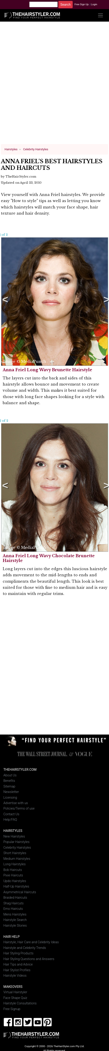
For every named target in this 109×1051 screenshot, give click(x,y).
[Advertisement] (53, 84)
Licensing (10, 797)
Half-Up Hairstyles (16, 886)
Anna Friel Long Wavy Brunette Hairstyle (47, 369)
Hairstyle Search (15, 920)
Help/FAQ (10, 820)
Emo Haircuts (13, 909)
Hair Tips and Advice (18, 964)
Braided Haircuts (15, 898)
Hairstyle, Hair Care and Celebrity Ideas (31, 942)
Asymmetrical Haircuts (19, 892)
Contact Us (11, 814)
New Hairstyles (14, 836)
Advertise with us (15, 803)
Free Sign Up (81, 4)
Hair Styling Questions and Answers (28, 959)
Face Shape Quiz (15, 998)
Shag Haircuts (13, 903)
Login (94, 4)
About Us (10, 775)
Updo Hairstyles (14, 881)
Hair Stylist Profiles (16, 970)
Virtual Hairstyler (15, 992)
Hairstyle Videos (15, 976)
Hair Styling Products (18, 953)
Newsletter (11, 792)
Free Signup (11, 1009)
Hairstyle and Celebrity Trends (24, 948)
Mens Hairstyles (14, 914)
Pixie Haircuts (13, 875)
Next (105, 301)
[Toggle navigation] (100, 15)
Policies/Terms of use (19, 808)
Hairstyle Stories (15, 925)
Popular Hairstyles (16, 842)
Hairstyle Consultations (20, 1003)
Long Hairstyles (14, 864)
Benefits (9, 781)
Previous (4, 301)
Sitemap (9, 786)
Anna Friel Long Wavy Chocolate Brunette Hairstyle (49, 558)
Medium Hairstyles (16, 859)
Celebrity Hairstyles (17, 848)
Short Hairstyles (14, 853)
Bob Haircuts (12, 870)
